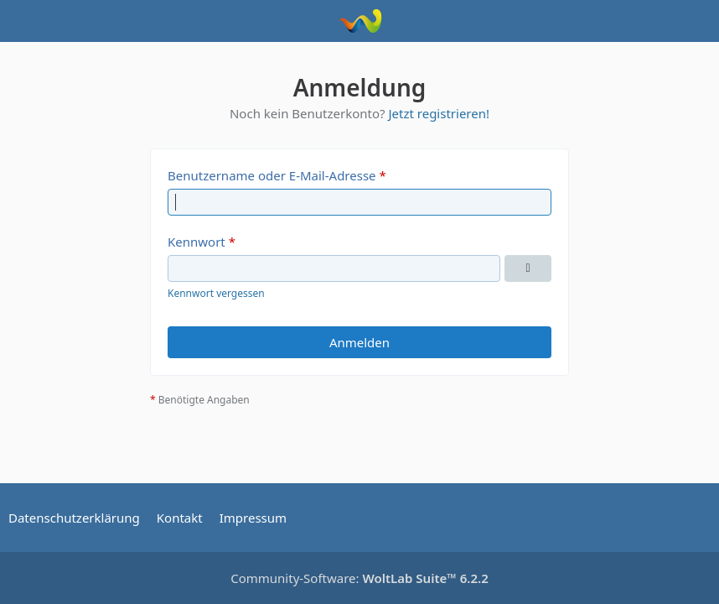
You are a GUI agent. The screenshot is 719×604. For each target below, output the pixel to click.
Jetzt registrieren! (438, 113)
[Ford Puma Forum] (360, 21)
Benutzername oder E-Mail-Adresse (272, 175)
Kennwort (196, 241)
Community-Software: (359, 578)
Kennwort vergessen (216, 293)
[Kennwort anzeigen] (527, 268)
